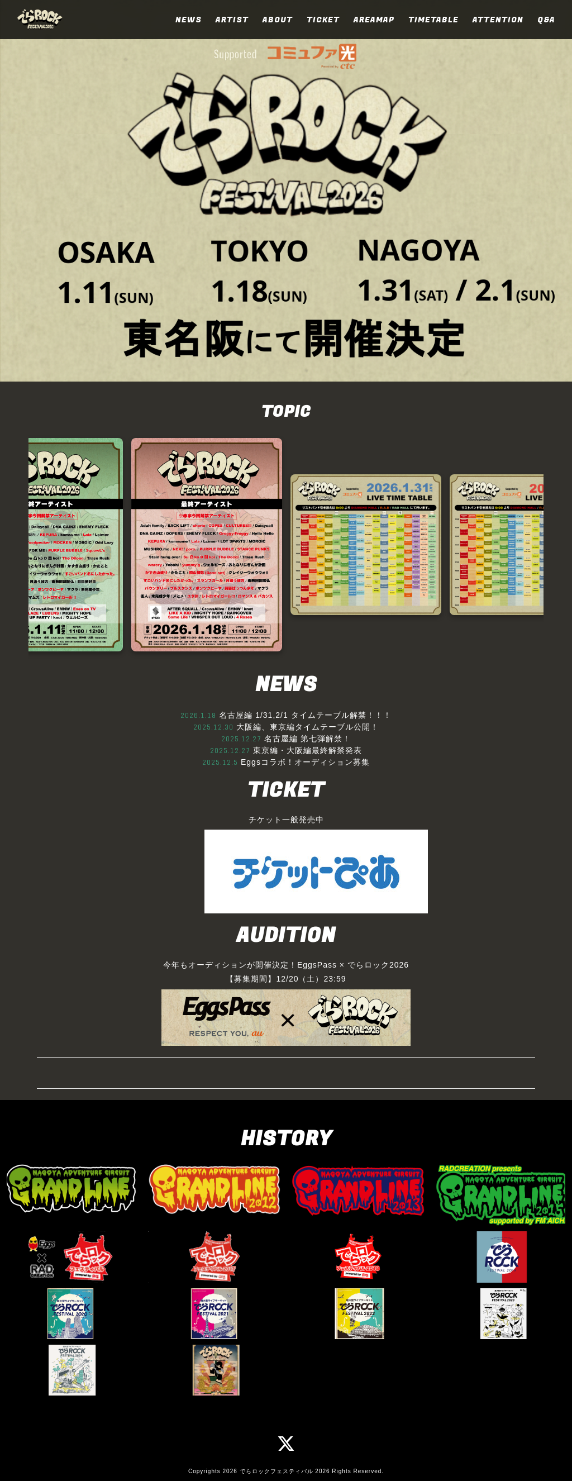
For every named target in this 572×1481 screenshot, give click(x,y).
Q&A (546, 20)
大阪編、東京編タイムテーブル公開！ (307, 726)
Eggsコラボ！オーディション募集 (305, 762)
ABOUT (278, 20)
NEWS (188, 20)
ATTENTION (498, 20)
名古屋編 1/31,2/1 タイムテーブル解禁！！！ (305, 715)
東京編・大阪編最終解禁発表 (307, 750)
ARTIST (232, 20)
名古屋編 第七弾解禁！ (307, 738)
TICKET (323, 20)
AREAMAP (374, 20)
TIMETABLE (433, 20)
